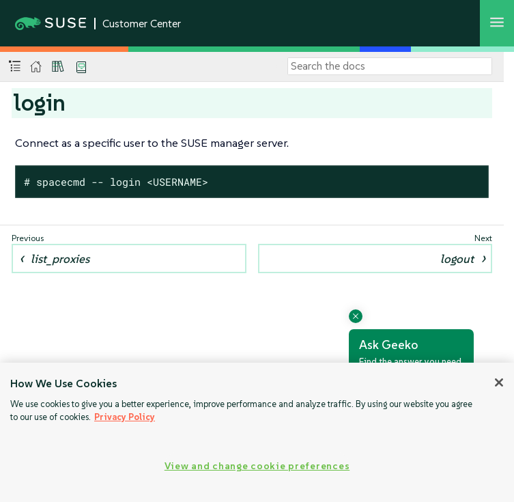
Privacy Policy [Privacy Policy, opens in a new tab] (124, 417)
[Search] (389, 66)
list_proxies (60, 258)
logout (457, 258)
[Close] (499, 382)
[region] (257, 432)
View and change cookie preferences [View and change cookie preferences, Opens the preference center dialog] (257, 466)
